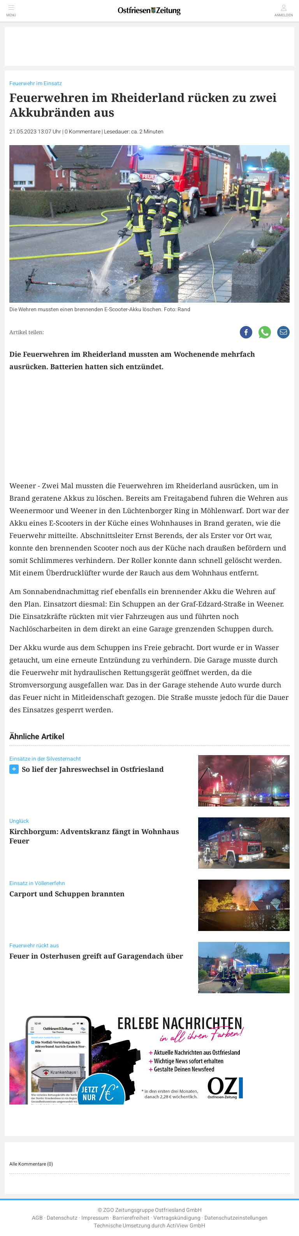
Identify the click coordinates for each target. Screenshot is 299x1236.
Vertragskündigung (177, 1218)
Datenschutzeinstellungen (235, 1218)
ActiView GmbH (186, 1226)
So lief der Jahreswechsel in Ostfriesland (93, 769)
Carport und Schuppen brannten (67, 893)
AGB (37, 1218)
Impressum (95, 1218)
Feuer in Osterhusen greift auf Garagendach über (96, 956)
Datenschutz (62, 1218)
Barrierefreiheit (131, 1218)
